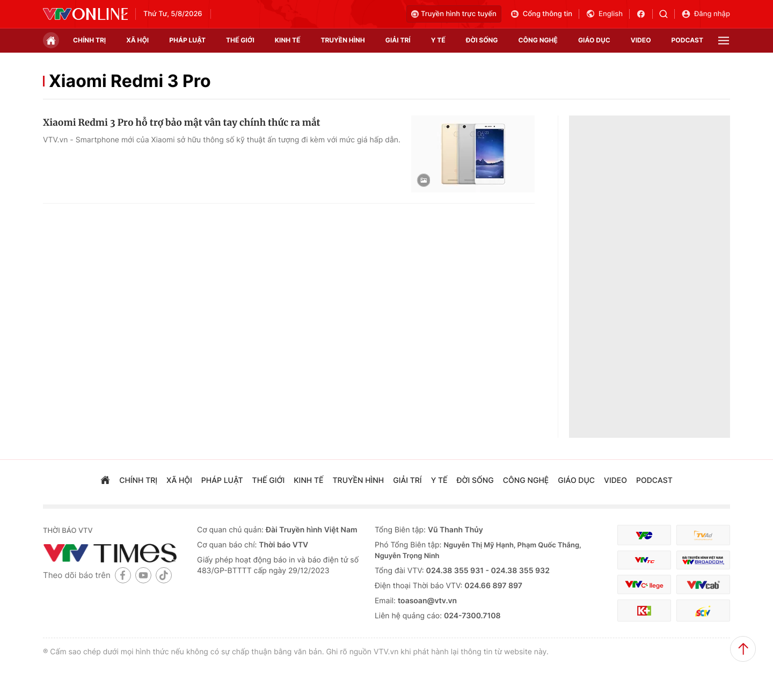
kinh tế (288, 40)
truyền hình (342, 40)
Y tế (438, 40)
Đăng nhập (705, 14)
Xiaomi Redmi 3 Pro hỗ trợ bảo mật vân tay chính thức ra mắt (181, 122)
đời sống (482, 40)
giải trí (398, 40)
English (604, 14)
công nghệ (538, 40)
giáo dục (594, 40)
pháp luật (187, 40)
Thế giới (240, 40)
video (641, 40)
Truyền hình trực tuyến (454, 14)
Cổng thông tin (541, 14)
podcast (687, 40)
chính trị (89, 40)
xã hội (137, 40)
